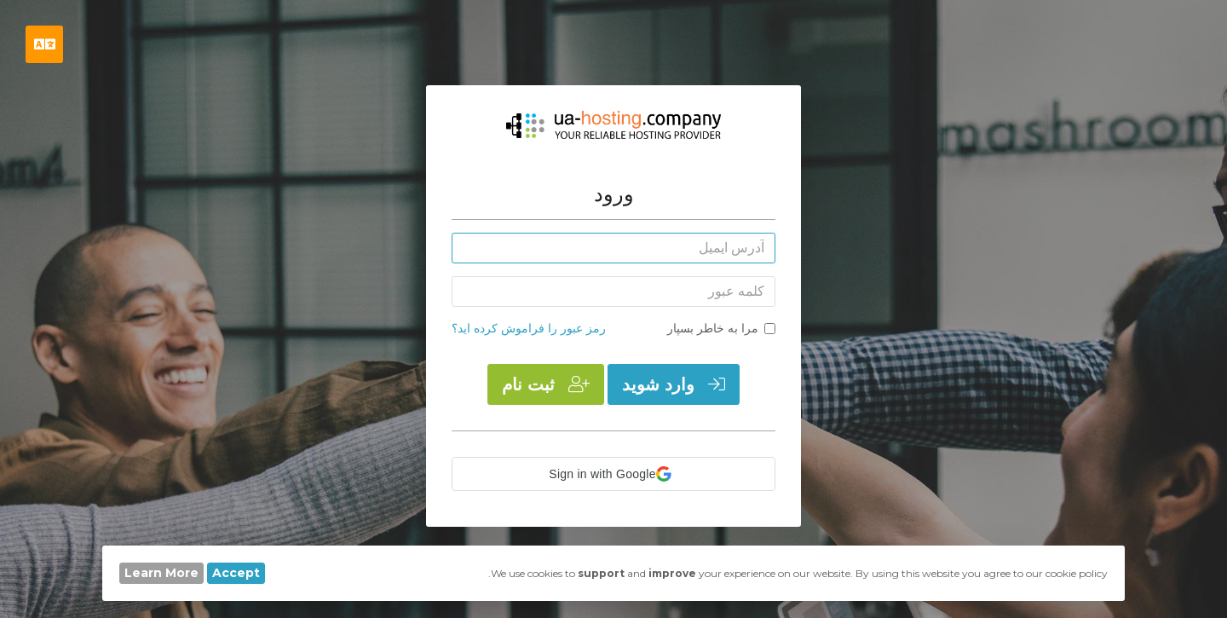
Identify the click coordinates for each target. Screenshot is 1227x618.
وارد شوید (673, 384)
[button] (613, 474)
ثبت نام (546, 384)
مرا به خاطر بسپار (721, 328)
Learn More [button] (161, 572)
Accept (236, 572)
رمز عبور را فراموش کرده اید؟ (529, 328)
